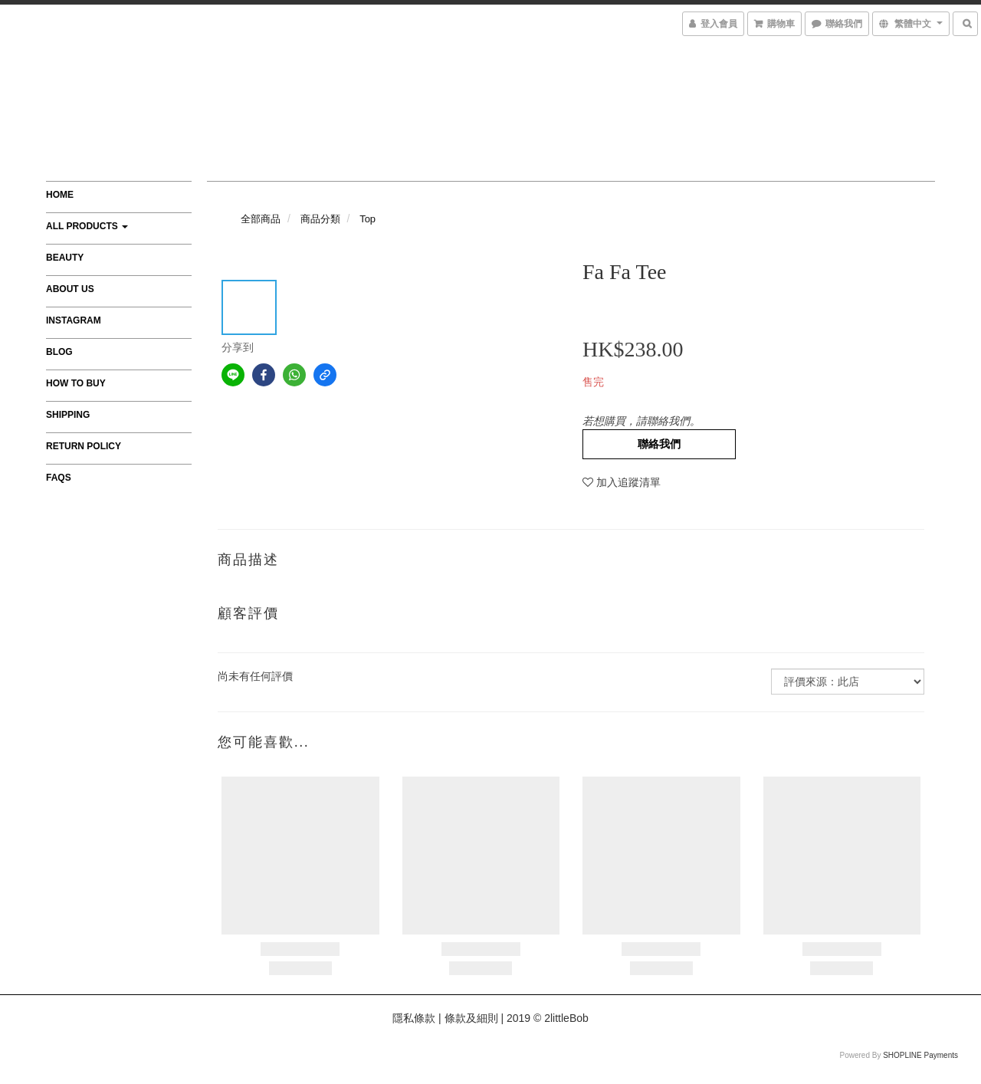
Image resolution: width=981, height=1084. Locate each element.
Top (367, 219)
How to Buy (76, 383)
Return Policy (83, 446)
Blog (59, 352)
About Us (70, 289)
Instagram (73, 320)
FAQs (58, 477)
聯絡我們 (659, 444)
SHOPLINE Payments (920, 1055)
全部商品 (261, 219)
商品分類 (320, 219)
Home (60, 194)
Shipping (68, 414)
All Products (87, 226)
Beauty (65, 257)
